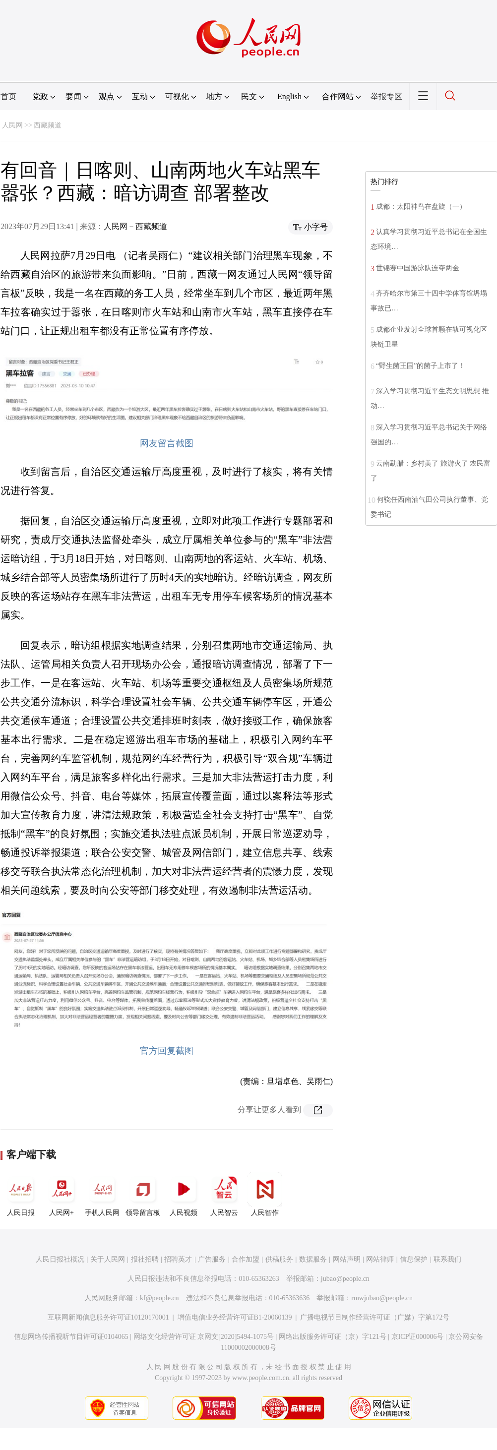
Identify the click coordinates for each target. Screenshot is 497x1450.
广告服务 (212, 1259)
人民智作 (265, 1194)
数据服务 (313, 1259)
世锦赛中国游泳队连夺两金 (417, 268)
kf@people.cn (159, 1298)
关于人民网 (107, 1259)
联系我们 (447, 1259)
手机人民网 (102, 1194)
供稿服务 (279, 1259)
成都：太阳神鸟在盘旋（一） (421, 206)
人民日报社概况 (60, 1259)
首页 (8, 96)
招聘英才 (178, 1259)
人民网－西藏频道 (135, 226)
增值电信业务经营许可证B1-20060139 (235, 1317)
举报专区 (386, 96)
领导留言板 (142, 1194)
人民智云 (224, 1194)
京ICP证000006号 (417, 1336)
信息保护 (414, 1259)
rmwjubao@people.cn (382, 1298)
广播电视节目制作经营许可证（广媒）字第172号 (374, 1317)
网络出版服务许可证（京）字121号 (332, 1336)
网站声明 (347, 1259)
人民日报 (20, 1194)
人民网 (12, 125)
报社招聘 (145, 1259)
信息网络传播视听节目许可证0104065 (71, 1336)
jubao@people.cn (345, 1278)
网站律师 (380, 1259)
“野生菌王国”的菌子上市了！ (420, 365)
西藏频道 (48, 125)
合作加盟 (245, 1259)
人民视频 (183, 1194)
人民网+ (61, 1194)
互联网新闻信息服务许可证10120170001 (108, 1317)
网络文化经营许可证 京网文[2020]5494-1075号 (203, 1336)
